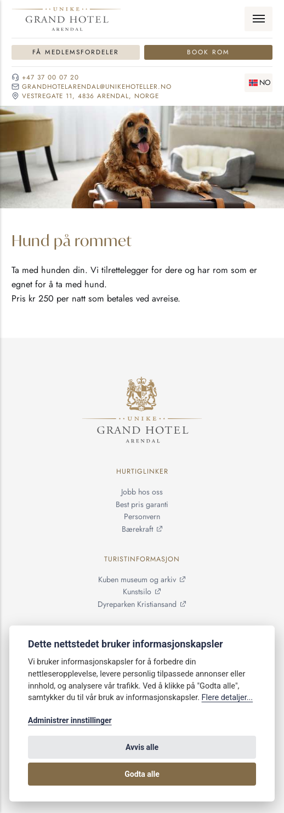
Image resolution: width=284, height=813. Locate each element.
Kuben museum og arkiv (137, 579)
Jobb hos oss (142, 491)
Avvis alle (142, 747)
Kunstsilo (137, 592)
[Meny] (258, 19)
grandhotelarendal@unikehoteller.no (97, 86)
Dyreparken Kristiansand (137, 604)
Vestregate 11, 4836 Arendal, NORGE (90, 96)
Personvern (142, 516)
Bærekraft (137, 529)
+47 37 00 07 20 (50, 77)
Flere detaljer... (227, 697)
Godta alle (142, 774)
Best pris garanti (142, 504)
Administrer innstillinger (70, 720)
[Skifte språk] (259, 82)
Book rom (208, 51)
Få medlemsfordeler (75, 51)
